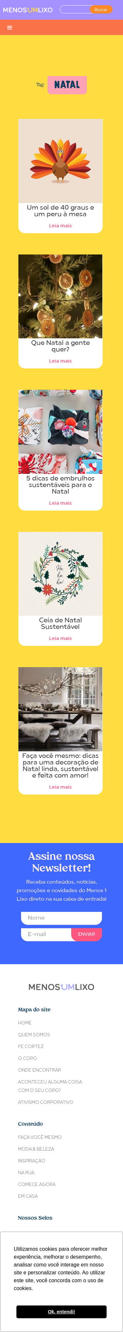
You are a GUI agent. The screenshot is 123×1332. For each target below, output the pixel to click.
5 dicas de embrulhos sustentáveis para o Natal (60, 485)
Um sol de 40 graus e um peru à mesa (60, 211)
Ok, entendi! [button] (61, 1311)
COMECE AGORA (36, 1185)
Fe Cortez (31, 1047)
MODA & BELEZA (36, 1149)
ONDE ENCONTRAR (39, 1070)
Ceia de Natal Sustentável (60, 623)
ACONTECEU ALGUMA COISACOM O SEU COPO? (50, 1086)
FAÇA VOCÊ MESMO (40, 1137)
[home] (27, 9)
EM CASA (28, 1196)
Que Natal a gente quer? (60, 346)
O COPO (27, 1059)
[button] (10, 27)
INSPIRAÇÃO (31, 1161)
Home (25, 1023)
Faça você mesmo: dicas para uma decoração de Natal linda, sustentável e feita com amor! (60, 766)
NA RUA (26, 1173)
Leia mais (60, 225)
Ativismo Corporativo (45, 1102)
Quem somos (34, 1035)
